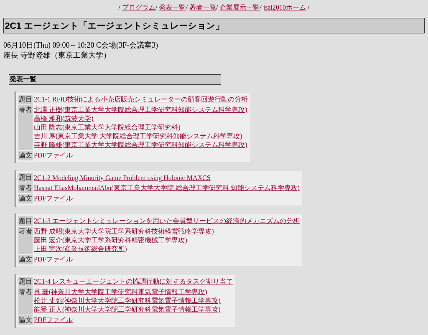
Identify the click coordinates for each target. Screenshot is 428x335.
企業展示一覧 (239, 7)
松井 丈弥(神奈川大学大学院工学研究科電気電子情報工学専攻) (127, 300)
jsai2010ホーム (284, 7)
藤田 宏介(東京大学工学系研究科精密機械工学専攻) (110, 240)
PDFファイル (53, 155)
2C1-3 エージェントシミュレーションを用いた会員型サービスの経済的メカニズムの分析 (167, 220)
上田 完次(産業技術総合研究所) (80, 248)
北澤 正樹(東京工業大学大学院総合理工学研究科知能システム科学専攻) (140, 109)
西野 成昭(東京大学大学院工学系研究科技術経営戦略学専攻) (124, 231)
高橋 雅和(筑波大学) (64, 118)
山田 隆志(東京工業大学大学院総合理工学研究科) (107, 127)
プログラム (138, 7)
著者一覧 (202, 7)
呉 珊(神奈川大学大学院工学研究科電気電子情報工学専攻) (120, 291)
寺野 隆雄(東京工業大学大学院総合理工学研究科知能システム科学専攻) (140, 144)
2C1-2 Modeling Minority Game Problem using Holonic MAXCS (122, 177)
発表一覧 (172, 7)
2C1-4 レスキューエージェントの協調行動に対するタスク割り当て (133, 281)
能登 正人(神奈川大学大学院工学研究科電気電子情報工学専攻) (127, 309)
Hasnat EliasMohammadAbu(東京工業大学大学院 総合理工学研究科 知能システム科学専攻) (167, 187)
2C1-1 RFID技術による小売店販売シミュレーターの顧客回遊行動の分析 (141, 99)
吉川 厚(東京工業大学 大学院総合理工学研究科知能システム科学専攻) (138, 136)
